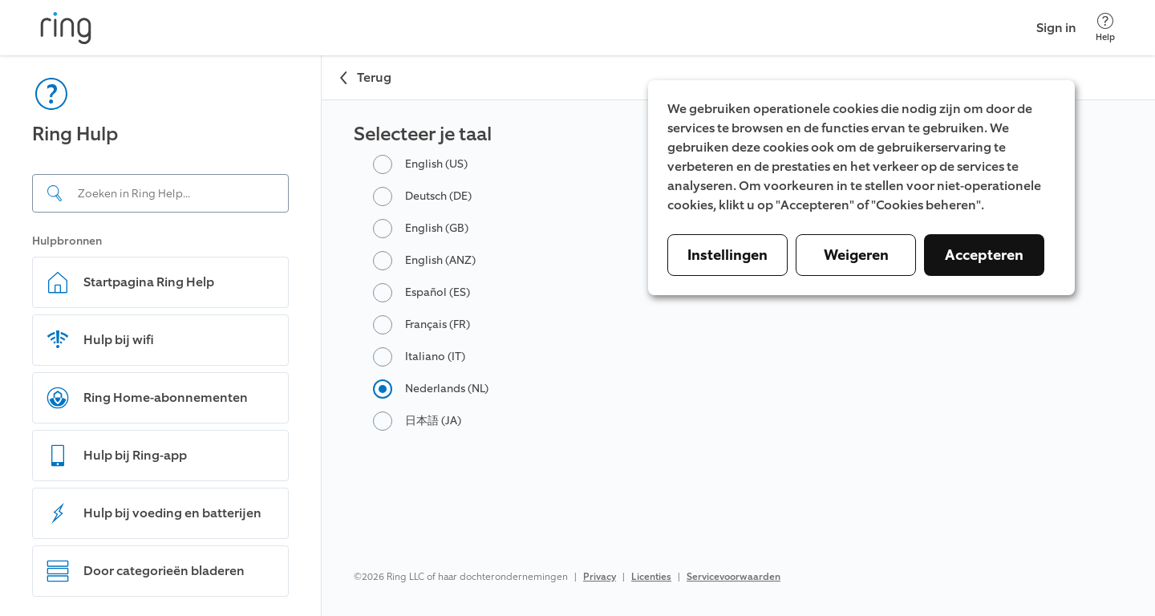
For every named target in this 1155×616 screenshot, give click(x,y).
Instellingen (727, 255)
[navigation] (161, 335)
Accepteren (984, 255)
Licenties (651, 576)
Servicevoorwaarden (733, 576)
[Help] (1105, 27)
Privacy (599, 576)
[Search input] (160, 193)
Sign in (1056, 27)
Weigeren (856, 255)
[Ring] (65, 28)
